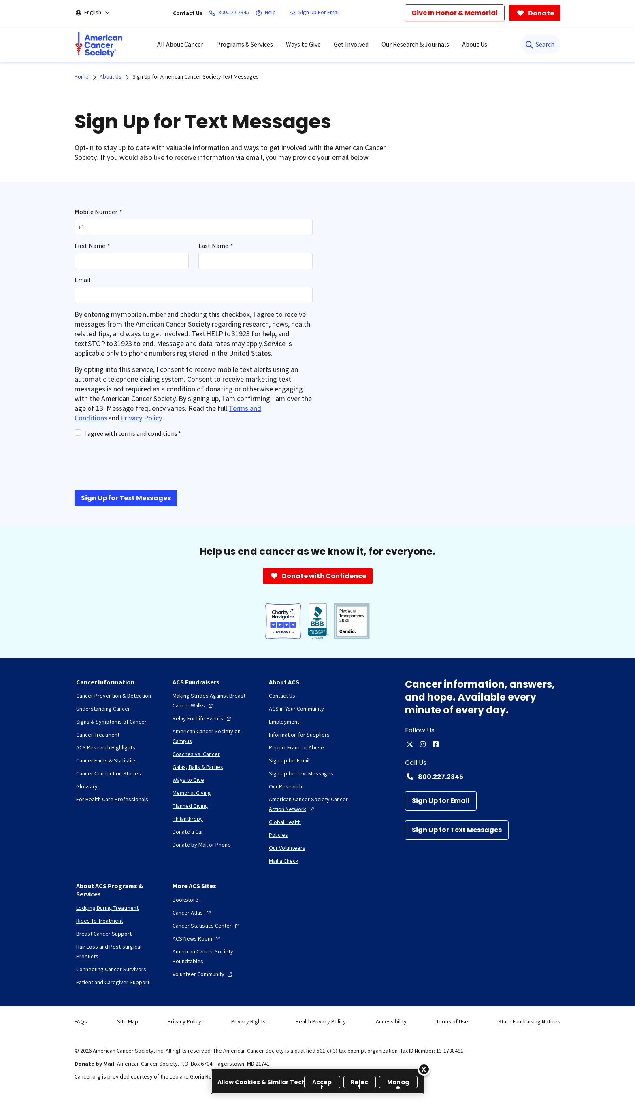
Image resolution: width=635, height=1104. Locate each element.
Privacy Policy (141, 417)
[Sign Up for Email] (441, 801)
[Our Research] (285, 786)
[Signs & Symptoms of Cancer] (111, 721)
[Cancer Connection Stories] (108, 773)
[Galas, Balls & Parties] (198, 767)
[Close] (424, 1069)
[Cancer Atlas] (193, 912)
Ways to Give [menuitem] (303, 44)
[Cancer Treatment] (97, 734)
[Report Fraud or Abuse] (296, 747)
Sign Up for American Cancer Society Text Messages (195, 76)
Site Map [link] (127, 1021)
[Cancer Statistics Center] (207, 925)
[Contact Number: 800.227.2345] (482, 776)
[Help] (267, 13)
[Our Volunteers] (287, 848)
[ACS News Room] (197, 938)
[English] (98, 13)
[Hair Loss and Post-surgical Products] (118, 951)
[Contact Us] (282, 696)
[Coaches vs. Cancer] (196, 754)
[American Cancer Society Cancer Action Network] (310, 804)
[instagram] (423, 744)
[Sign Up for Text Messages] (457, 830)
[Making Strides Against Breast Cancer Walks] (214, 700)
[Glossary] (87, 786)
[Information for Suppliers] (299, 734)
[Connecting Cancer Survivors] (111, 969)
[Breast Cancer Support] (104, 933)
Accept (322, 1083)
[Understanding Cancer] (103, 708)
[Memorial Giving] (192, 793)
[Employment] (284, 721)
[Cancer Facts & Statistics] (106, 760)
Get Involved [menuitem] (351, 44)
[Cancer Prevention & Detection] (113, 696)
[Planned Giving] (190, 806)
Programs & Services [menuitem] (244, 44)
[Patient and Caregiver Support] (112, 982)
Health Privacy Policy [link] (321, 1021)
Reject (359, 1083)
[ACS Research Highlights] (105, 747)
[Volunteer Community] (203, 974)
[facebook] (436, 744)
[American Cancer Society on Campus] (214, 736)
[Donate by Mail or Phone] (202, 844)
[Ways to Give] (188, 780)
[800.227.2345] (230, 13)
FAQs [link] (81, 1021)
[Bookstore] (185, 899)
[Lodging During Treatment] (107, 908)
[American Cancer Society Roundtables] (214, 956)
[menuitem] (99, 44)
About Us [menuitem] (474, 44)
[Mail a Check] (283, 861)
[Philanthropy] (188, 819)
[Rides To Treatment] (99, 921)
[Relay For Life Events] (203, 718)
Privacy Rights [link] (248, 1021)
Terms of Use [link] (452, 1021)
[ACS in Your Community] (296, 708)
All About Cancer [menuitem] (180, 44)
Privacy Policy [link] (184, 1021)
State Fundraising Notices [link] (529, 1021)
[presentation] (136, 463)
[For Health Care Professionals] (112, 799)
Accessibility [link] (391, 1021)
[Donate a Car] (188, 831)
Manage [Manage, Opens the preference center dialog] (398, 1083)
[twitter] (410, 744)
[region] (317, 1081)
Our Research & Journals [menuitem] (415, 44)
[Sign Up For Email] (316, 13)
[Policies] (278, 835)
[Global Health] (285, 822)
